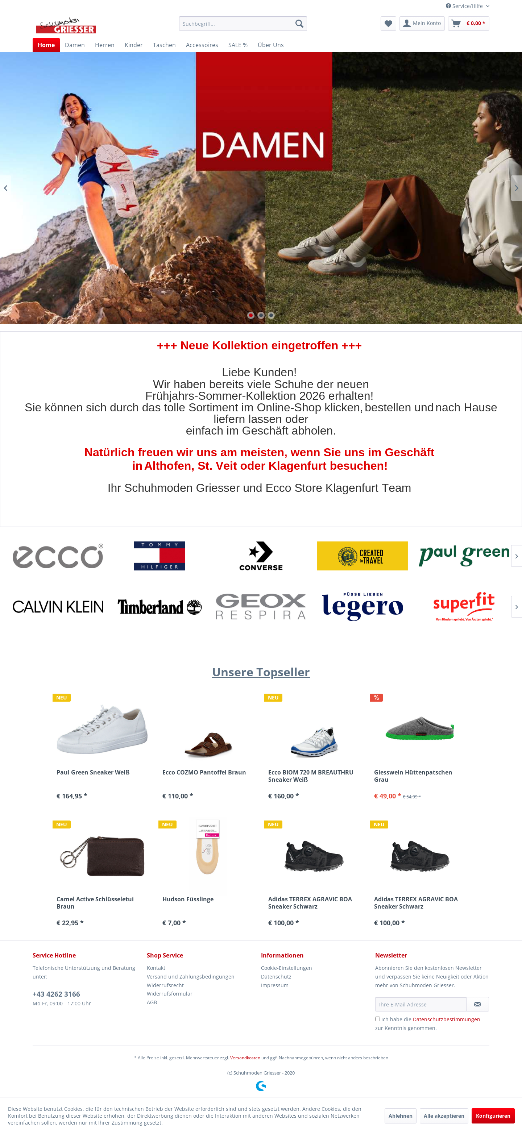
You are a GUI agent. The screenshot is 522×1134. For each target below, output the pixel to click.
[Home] (46, 45)
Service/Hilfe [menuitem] (465, 6)
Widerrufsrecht (165, 985)
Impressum (275, 985)
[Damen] (75, 45)
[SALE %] (238, 45)
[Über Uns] (271, 45)
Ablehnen (401, 1115)
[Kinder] (134, 45)
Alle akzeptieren (444, 1115)
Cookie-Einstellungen (286, 967)
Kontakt (156, 967)
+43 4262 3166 (56, 994)
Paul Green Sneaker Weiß (93, 772)
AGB (152, 1002)
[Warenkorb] (468, 23)
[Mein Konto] (422, 23)
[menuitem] (243, 23)
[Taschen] (164, 45)
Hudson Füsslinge (188, 899)
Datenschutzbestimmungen (446, 1019)
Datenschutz (276, 976)
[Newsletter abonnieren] (477, 1004)
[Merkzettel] (388, 23)
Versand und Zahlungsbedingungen (191, 976)
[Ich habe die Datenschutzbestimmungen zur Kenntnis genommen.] (377, 1019)
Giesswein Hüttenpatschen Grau (413, 776)
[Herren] (105, 45)
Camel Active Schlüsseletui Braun (95, 903)
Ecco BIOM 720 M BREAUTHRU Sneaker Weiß (310, 776)
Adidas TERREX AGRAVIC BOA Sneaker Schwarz (310, 903)
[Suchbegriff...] (243, 23)
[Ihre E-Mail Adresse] (421, 1004)
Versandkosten (245, 1058)
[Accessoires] (202, 45)
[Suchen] (299, 23)
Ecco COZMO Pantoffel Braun (204, 772)
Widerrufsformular (169, 993)
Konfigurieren (493, 1115)
